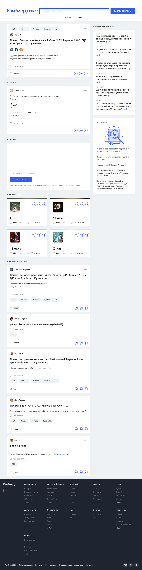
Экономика (52, 489)
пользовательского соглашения (67, 185)
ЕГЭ (12, 218)
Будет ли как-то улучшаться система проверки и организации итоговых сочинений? (112, 93)
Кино (95, 489)
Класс (73, 510)
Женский (74, 484)
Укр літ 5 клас (18, 446)
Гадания (119, 521)
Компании (51, 492)
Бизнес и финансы (55, 484)
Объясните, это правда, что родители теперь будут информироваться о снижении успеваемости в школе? (113, 66)
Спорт (119, 484)
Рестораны (97, 499)
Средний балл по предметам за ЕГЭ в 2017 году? (113, 158)
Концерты (97, 492)
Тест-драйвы (29, 518)
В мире (27, 489)
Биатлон (119, 499)
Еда (71, 499)
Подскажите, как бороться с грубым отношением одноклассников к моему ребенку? (113, 39)
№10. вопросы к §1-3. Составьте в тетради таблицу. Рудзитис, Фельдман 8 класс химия (113, 173)
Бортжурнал (29, 521)
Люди (49, 518)
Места (49, 525)
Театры (96, 496)
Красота (73, 492)
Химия (57, 248)
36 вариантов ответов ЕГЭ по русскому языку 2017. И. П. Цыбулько (113, 150)
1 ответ (14, 73)
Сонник (119, 514)
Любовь (73, 496)
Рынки (50, 496)
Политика (28, 496)
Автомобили (30, 510)
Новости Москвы (31, 492)
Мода (72, 489)
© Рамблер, (7, 565)
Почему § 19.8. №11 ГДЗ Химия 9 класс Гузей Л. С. (39, 406)
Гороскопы (121, 510)
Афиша (96, 484)
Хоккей (119, 492)
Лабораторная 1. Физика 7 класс (110, 165)
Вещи (49, 521)
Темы (72, 518)
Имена (118, 518)
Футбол (119, 489)
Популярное (29, 540)
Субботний (52, 510)
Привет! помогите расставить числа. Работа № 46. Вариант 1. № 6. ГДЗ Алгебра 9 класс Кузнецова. (48, 277)
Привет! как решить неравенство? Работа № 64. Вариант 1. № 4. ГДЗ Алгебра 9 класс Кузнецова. (47, 361)
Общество (28, 499)
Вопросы (97, 514)
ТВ (25, 543)
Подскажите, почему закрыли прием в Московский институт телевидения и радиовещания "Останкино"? (113, 106)
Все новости (30, 484)
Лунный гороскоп (123, 525)
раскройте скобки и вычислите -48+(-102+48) (36, 324)
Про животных (30, 550)
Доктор (96, 510)
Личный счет (52, 499)
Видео (27, 536)
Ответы (73, 514)
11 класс (15, 248)
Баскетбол (120, 496)
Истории (51, 514)
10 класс (58, 218)
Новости (27, 514)
